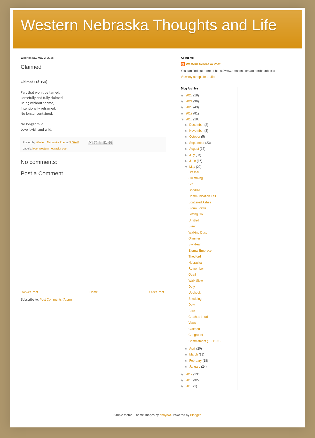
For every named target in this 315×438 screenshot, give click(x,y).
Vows (192, 323)
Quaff (192, 274)
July (192, 155)
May (192, 167)
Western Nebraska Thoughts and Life (149, 25)
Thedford (194, 256)
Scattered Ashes (199, 202)
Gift (190, 184)
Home (94, 292)
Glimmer (194, 238)
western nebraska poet (53, 148)
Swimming (195, 178)
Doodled (194, 190)
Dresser (193, 172)
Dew (191, 305)
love (35, 148)
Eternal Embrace (199, 250)
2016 (189, 380)
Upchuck (194, 292)
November (196, 131)
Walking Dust (197, 232)
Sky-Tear (194, 244)
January (195, 366)
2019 (189, 113)
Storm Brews (197, 208)
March (194, 354)
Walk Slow (195, 281)
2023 (189, 95)
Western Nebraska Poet (203, 64)
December (196, 125)
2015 (189, 386)
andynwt (165, 415)
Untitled (193, 220)
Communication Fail (202, 196)
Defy (191, 286)
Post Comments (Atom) (56, 299)
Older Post (156, 292)
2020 (189, 107)
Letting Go (195, 214)
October (195, 136)
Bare (191, 311)
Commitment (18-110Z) (204, 341)
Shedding (195, 299)
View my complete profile (198, 77)
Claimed (194, 329)
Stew (191, 226)
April (192, 348)
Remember (196, 268)
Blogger (195, 415)
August (194, 149)
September (197, 143)
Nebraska (195, 263)
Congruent (195, 335)
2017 (189, 374)
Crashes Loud (198, 317)
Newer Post (30, 292)
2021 (189, 101)
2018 (189, 119)
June (193, 161)
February (195, 360)
